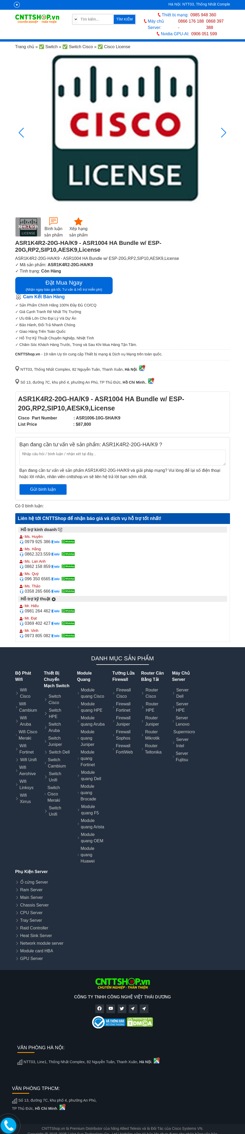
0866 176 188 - (191, 24)
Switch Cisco (55, 699)
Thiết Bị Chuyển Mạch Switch (56, 679)
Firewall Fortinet (123, 707)
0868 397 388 (215, 24)
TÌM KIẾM (124, 19)
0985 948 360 (203, 15)
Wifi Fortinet (26, 749)
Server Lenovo (182, 721)
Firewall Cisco (123, 693)
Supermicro (184, 732)
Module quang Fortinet (88, 758)
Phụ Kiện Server (31, 871)
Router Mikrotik (152, 735)
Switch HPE (55, 713)
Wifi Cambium (28, 707)
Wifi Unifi (28, 759)
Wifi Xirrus (25, 798)
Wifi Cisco (25, 693)
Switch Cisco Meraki (53, 794)
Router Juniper (152, 721)
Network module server (42, 943)
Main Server (31, 897)
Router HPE (152, 707)
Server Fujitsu (182, 756)
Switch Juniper (55, 741)
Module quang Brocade (88, 792)
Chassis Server (34, 905)
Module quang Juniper (87, 738)
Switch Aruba (54, 727)
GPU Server (31, 958)
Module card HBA (36, 951)
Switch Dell (59, 752)
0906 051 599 (204, 34)
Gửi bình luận (43, 489)
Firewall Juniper (123, 721)
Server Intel (182, 742)
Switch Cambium (57, 762)
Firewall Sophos (123, 735)
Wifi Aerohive (27, 770)
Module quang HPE (91, 707)
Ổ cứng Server (34, 882)
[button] (223, 132)
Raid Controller (34, 928)
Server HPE (182, 707)
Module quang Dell (91, 775)
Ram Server (31, 890)
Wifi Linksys (26, 784)
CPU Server (31, 912)
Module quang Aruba (93, 721)
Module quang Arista (92, 823)
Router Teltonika (153, 749)
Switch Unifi (55, 776)
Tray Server (31, 920)
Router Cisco (152, 693)
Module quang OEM (92, 837)
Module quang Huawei (87, 854)
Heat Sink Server (36, 935)
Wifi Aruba (25, 721)
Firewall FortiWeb (124, 749)
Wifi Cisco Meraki (28, 735)
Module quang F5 (90, 809)
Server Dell (182, 693)
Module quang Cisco (92, 693)
